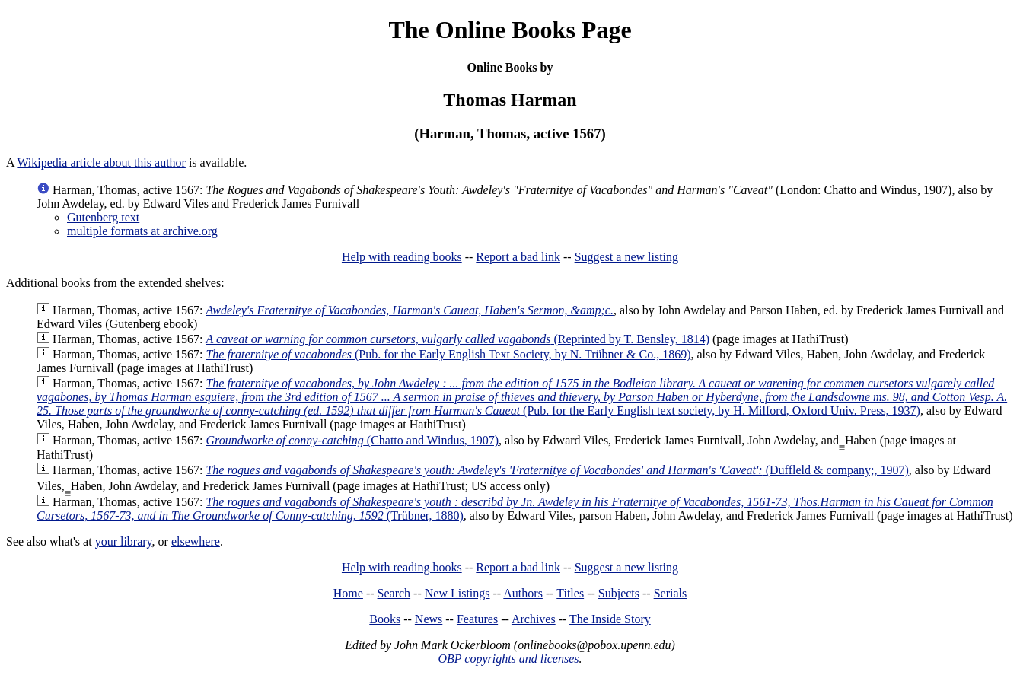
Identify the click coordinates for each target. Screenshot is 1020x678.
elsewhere (195, 541)
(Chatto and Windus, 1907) (352, 440)
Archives (534, 619)
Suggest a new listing (626, 256)
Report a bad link (518, 256)
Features (477, 619)
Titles (570, 593)
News (428, 619)
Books (384, 619)
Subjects (618, 593)
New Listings (457, 593)
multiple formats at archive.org (142, 230)
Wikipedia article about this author (101, 162)
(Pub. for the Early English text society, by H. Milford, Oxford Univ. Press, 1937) (522, 397)
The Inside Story (610, 619)
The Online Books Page (509, 29)
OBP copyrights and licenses (508, 658)
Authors (523, 593)
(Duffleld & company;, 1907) (557, 469)
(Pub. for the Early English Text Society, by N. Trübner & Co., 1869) (448, 354)
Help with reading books (402, 256)
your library (123, 541)
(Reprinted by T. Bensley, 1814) (457, 339)
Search (394, 593)
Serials (670, 593)
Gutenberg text (103, 217)
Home (348, 593)
